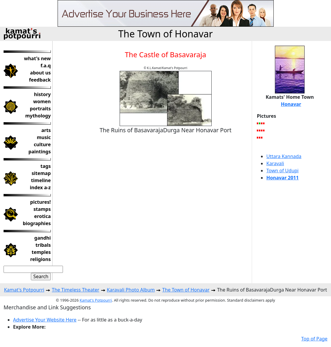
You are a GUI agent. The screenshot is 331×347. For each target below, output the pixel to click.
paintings (39, 151)
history (42, 94)
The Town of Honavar (165, 33)
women (42, 101)
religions (40, 259)
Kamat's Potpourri (24, 289)
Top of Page (314, 338)
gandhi (42, 238)
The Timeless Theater (75, 289)
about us (40, 72)
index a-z (40, 187)
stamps (42, 209)
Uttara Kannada (283, 156)
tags (45, 166)
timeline (41, 180)
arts (46, 130)
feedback (40, 80)
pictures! (40, 202)
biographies (37, 223)
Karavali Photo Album (131, 289)
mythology (38, 115)
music (44, 137)
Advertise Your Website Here (45, 319)
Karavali (275, 163)
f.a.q (45, 65)
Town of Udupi (282, 170)
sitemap (41, 173)
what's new (37, 58)
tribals (43, 245)
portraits (40, 108)
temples (41, 252)
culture (42, 144)
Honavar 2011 (282, 177)
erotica (42, 216)
